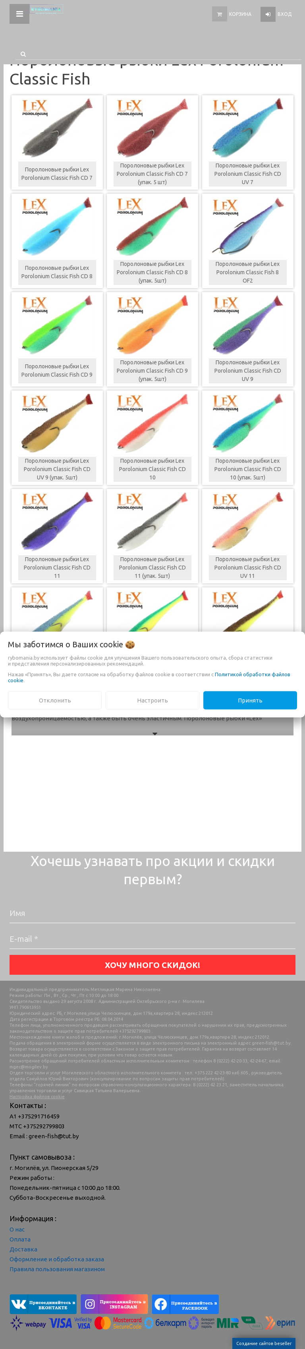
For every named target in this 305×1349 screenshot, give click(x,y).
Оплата (20, 1239)
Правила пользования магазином (57, 1269)
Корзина (240, 14)
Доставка (23, 1249)
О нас (17, 1229)
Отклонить (55, 700)
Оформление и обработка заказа (57, 1259)
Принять (250, 700)
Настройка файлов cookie (37, 1096)
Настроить (152, 700)
